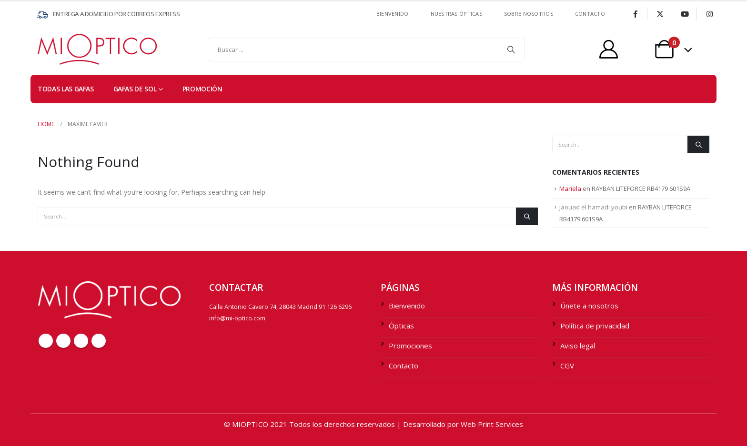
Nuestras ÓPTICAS (456, 13)
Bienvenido (392, 13)
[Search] (511, 49)
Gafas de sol (135, 88)
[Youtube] (684, 14)
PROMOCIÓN (202, 88)
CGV (567, 365)
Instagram (98, 341)
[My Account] (608, 49)
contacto (590, 13)
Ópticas (401, 325)
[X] (660, 14)
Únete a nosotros (589, 305)
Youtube (81, 341)
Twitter (63, 341)
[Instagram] (709, 14)
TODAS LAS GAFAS (66, 88)
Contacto (403, 365)
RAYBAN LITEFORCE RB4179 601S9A (641, 188)
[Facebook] (635, 14)
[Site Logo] (57, 49)
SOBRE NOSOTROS (528, 13)
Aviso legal (577, 345)
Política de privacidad (594, 325)
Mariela (570, 188)
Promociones (410, 345)
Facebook (46, 341)
